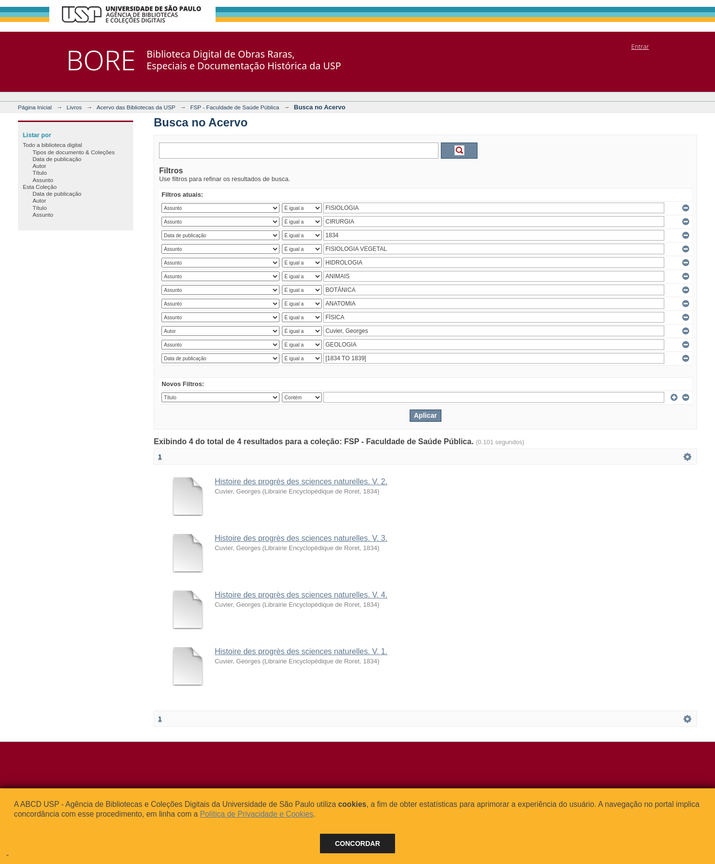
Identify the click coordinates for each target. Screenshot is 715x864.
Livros (73, 107)
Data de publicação (57, 159)
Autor (39, 166)
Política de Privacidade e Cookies (256, 814)
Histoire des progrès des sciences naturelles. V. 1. (301, 651)
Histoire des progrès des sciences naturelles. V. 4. (301, 595)
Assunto (43, 180)
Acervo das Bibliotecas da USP (136, 107)
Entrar (640, 46)
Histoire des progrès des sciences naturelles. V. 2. (301, 481)
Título (40, 172)
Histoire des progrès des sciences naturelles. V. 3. (301, 538)
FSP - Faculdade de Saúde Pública (234, 107)
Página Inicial (35, 107)
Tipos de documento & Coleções (74, 152)
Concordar (357, 843)
